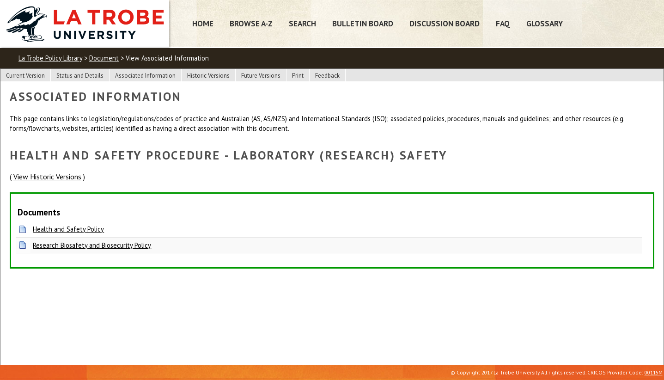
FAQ (503, 23)
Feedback (327, 76)
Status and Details (80, 76)
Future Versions (260, 76)
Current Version (25, 76)
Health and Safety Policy (68, 229)
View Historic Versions (47, 176)
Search (302, 23)
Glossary (544, 23)
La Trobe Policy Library (50, 58)
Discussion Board (444, 23)
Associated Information (145, 76)
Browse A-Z (251, 23)
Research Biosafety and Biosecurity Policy (92, 245)
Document (104, 58)
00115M (654, 372)
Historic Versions (208, 76)
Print (298, 76)
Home (202, 23)
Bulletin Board (362, 23)
